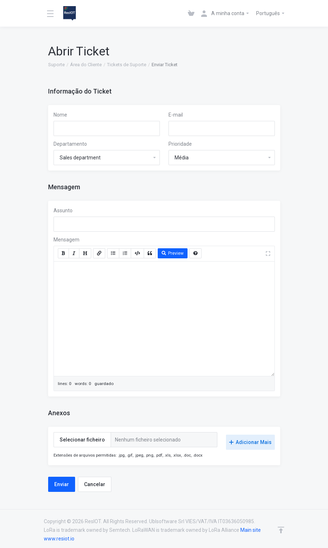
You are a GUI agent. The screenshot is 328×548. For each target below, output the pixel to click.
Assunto (63, 210)
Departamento (70, 144)
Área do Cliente (86, 64)
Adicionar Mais (250, 440)
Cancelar (94, 482)
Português (270, 13)
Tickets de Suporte (126, 64)
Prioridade (180, 144)
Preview (173, 253)
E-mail (175, 115)
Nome (60, 115)
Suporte (56, 64)
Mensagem (66, 240)
